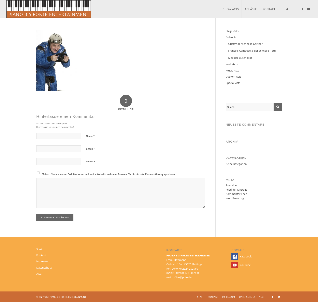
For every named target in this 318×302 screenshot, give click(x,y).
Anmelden (232, 185)
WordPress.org (235, 198)
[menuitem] (231, 9)
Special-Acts (233, 83)
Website (90, 161)
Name (90, 136)
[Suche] (287, 9)
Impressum (43, 261)
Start (39, 249)
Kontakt (41, 255)
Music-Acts (232, 70)
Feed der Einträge (236, 189)
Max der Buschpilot (240, 58)
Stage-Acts (232, 31)
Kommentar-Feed (236, 194)
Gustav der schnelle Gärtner (245, 44)
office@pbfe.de (182, 277)
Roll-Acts (231, 37)
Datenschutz (44, 267)
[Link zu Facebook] (303, 9)
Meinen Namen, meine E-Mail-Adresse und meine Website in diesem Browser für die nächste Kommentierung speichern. (109, 174)
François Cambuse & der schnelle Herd (252, 50)
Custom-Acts (233, 76)
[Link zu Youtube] (309, 9)
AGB (39, 273)
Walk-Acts (232, 64)
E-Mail (90, 148)
